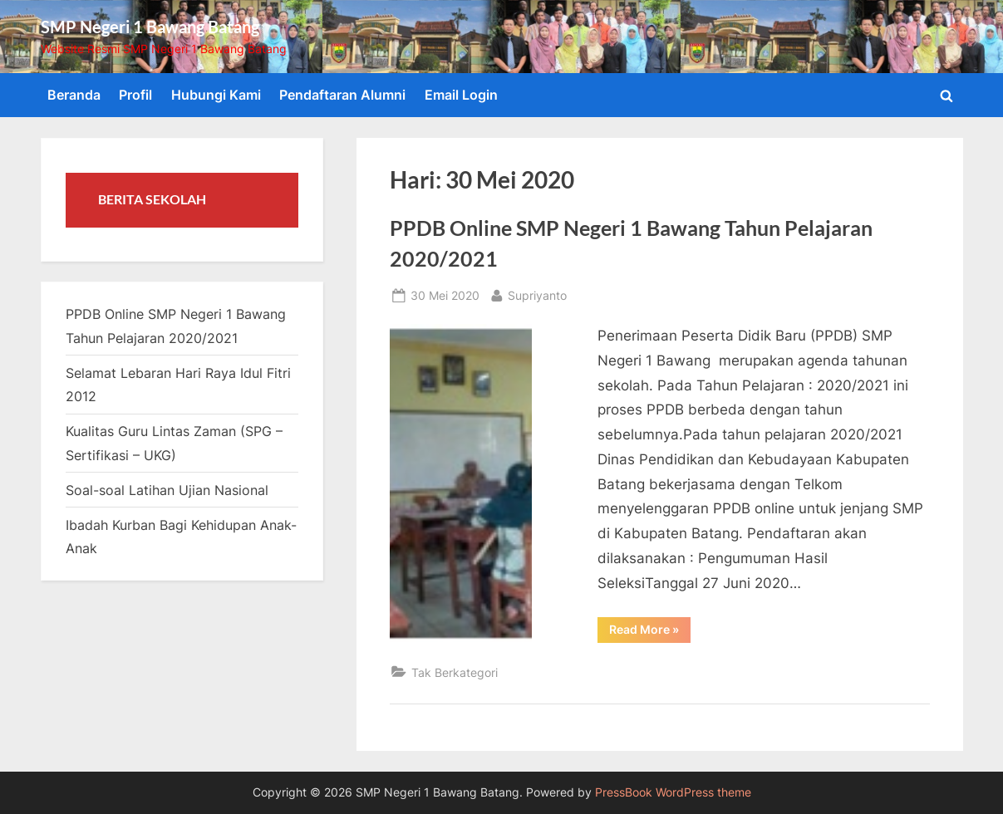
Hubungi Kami (216, 94)
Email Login (461, 94)
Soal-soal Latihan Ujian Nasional (167, 490)
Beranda (74, 94)
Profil (135, 94)
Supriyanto (537, 293)
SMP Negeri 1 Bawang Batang (150, 27)
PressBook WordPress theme (673, 792)
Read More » (650, 632)
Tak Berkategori (454, 672)
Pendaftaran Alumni (342, 94)
